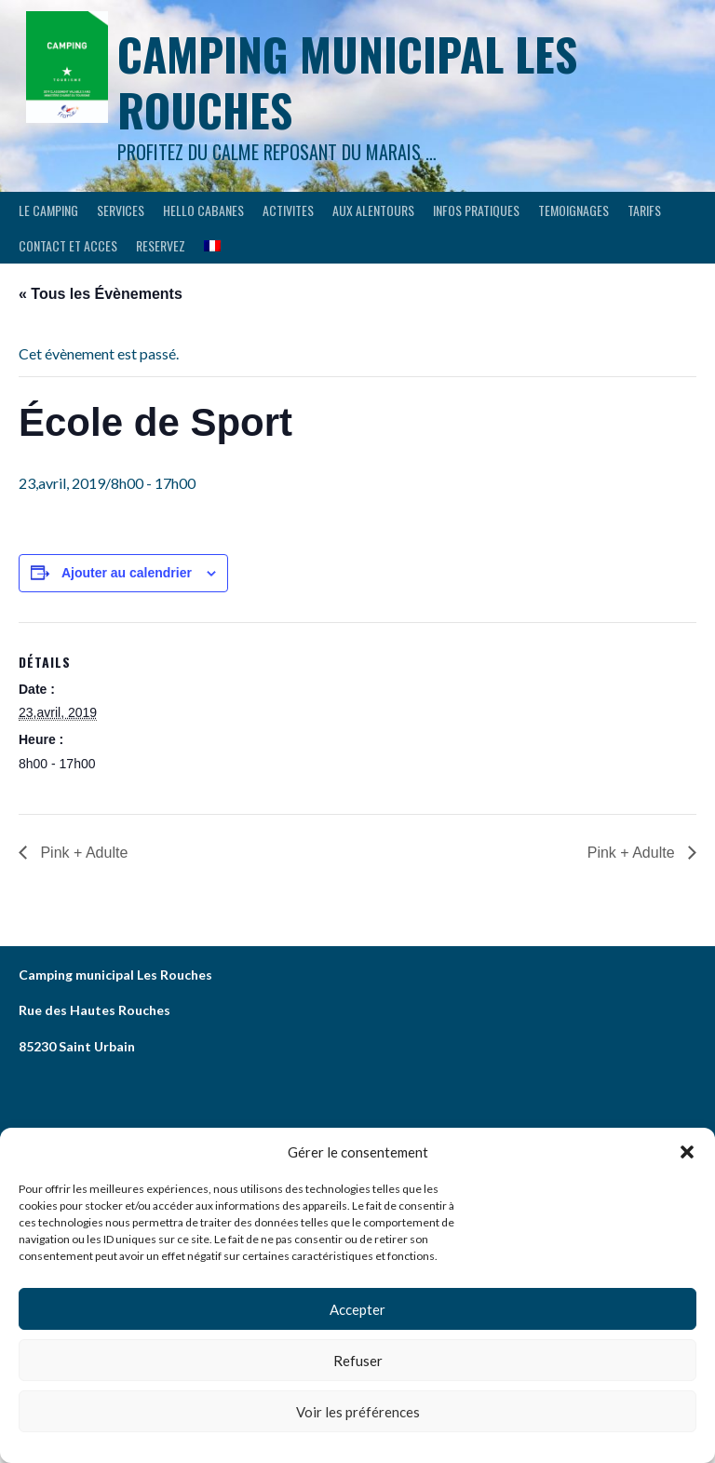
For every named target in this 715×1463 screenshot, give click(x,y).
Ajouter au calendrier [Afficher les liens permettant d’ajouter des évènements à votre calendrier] (126, 572)
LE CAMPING (48, 210)
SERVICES (120, 210)
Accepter (357, 1309)
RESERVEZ (160, 245)
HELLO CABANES (203, 210)
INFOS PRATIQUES (476, 210)
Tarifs (644, 210)
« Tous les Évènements (100, 294)
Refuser (358, 1360)
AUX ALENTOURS (373, 210)
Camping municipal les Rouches (347, 81)
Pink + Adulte (82, 852)
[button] (687, 1152)
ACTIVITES (288, 210)
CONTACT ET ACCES (68, 245)
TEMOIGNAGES (573, 210)
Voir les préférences (358, 1411)
